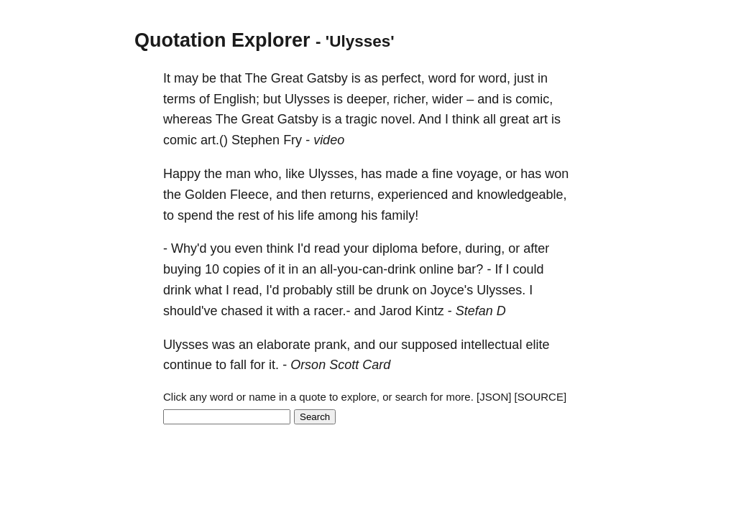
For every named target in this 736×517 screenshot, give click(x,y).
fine (442, 174)
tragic (361, 119)
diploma (395, 248)
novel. (398, 119)
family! (399, 215)
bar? (470, 269)
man (238, 174)
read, (247, 290)
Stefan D (481, 311)
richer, (410, 99)
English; (236, 99)
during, (485, 248)
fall (238, 365)
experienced (412, 194)
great (514, 119)
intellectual (491, 344)
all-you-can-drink (367, 269)
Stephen (255, 140)
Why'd (188, 248)
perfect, (403, 78)
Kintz (429, 311)
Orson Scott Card (340, 365)
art (540, 119)
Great (287, 78)
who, (268, 174)
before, (441, 248)
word (442, 78)
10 (212, 269)
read (327, 248)
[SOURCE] (541, 397)
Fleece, (251, 194)
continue (187, 365)
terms (179, 99)
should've (190, 311)
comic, (534, 99)
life (306, 215)
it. (274, 365)
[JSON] (494, 397)
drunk (393, 290)
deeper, (368, 99)
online (436, 269)
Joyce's (452, 290)
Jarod (396, 311)
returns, (352, 194)
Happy (182, 174)
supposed (429, 344)
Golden (205, 194)
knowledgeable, (521, 194)
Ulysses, (332, 174)
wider (447, 99)
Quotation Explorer (222, 40)
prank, (332, 344)
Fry (292, 140)
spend (195, 215)
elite (537, 344)
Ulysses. (501, 290)
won (557, 174)
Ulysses (307, 99)
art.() (214, 140)
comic (180, 140)
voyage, (479, 174)
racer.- (332, 311)
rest (248, 215)
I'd (304, 248)
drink (177, 290)
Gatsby (327, 78)
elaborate (283, 344)
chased (242, 311)
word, (494, 78)
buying (182, 269)
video (328, 140)
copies (241, 269)
